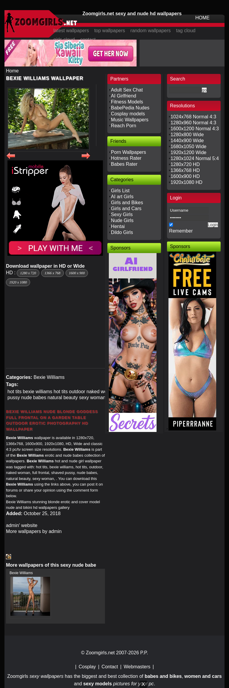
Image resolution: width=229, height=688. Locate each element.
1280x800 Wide (187, 134)
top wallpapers (109, 30)
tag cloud (186, 30)
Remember (181, 230)
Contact (110, 666)
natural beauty (62, 397)
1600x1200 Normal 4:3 (195, 128)
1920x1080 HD (186, 182)
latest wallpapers (71, 30)
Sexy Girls (122, 214)
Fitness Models (127, 101)
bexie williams (37, 391)
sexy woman (92, 397)
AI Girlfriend (123, 95)
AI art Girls (122, 196)
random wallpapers (150, 30)
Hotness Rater (126, 158)
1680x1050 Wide (188, 146)
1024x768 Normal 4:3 (193, 116)
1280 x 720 (28, 273)
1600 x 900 (77, 273)
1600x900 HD (185, 176)
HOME (202, 17)
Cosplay (87, 666)
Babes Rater (124, 164)
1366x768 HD (185, 170)
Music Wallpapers (129, 119)
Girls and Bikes (127, 202)
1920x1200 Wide (188, 152)
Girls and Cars (126, 208)
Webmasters (137, 666)
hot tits (14, 391)
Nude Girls (122, 220)
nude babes (33, 397)
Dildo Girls (122, 232)
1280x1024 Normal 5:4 (195, 158)
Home (12, 70)
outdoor (77, 391)
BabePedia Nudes (130, 107)
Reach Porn (123, 125)
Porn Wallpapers (128, 152)
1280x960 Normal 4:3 (193, 122)
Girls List (120, 190)
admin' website (21, 525)
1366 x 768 (52, 273)
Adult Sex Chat (127, 89)
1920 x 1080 (18, 282)
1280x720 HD (185, 164)
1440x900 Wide (187, 140)
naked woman (101, 391)
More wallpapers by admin (34, 531)
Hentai (118, 226)
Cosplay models (128, 113)
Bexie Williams (48, 377)
